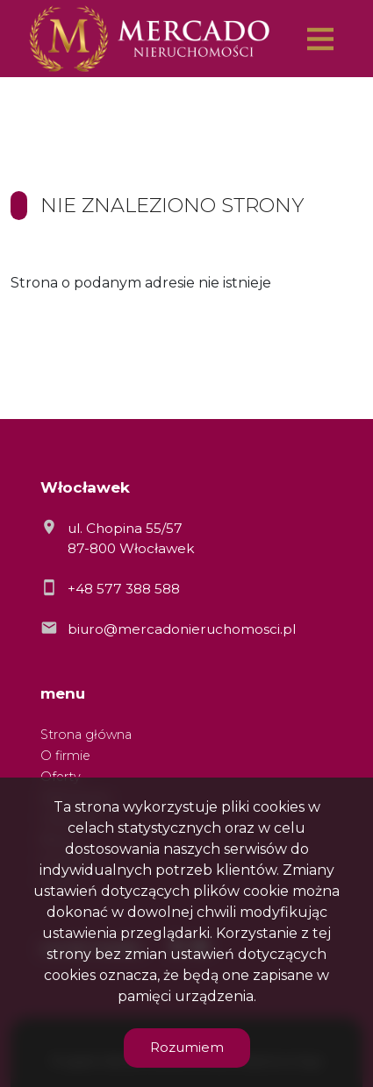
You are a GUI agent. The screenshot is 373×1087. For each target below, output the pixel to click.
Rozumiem (187, 1047)
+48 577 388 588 (124, 588)
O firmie (65, 756)
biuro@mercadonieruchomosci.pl (182, 629)
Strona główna (86, 734)
